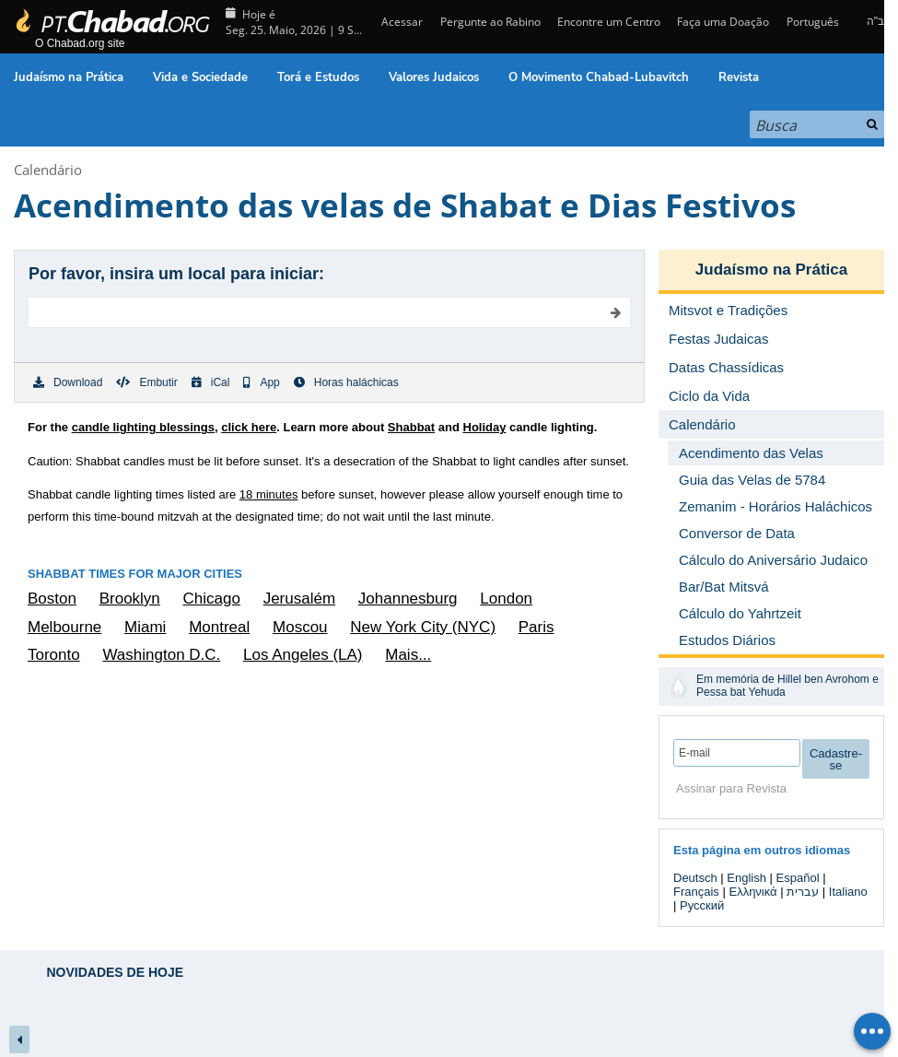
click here (248, 427)
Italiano (848, 891)
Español (798, 878)
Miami (145, 627)
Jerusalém (299, 598)
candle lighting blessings (143, 427)
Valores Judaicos (434, 77)
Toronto (54, 655)
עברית (803, 891)
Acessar (401, 21)
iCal (211, 382)
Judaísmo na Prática (68, 77)
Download (67, 382)
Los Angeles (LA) (302, 655)
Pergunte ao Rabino (490, 21)
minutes (268, 494)
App (261, 382)
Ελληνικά (752, 891)
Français (696, 891)
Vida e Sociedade (200, 77)
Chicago (211, 598)
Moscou (300, 627)
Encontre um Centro (608, 21)
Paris (536, 627)
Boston (52, 598)
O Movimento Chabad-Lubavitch (598, 77)
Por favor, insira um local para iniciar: (176, 273)
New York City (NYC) (423, 627)
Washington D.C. (161, 655)
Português (813, 21)
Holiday (485, 427)
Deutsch (695, 878)
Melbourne (64, 627)
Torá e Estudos (318, 77)
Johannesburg (408, 598)
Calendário (48, 169)
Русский (702, 905)
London (506, 598)
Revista (738, 77)
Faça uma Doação (723, 21)
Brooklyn (129, 598)
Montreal (219, 627)
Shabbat (411, 427)
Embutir (146, 382)
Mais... (408, 655)
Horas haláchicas (346, 382)
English (746, 878)
